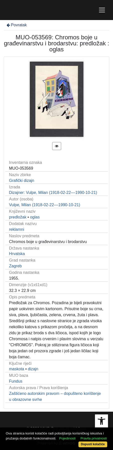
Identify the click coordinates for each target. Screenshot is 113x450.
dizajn (33, 369)
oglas (35, 217)
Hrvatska (17, 254)
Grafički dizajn (21, 180)
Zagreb (15, 266)
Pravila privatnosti (93, 438)
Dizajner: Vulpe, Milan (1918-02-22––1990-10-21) (53, 192)
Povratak (16, 25)
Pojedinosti (67, 438)
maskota (16, 369)
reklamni (16, 229)
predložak (17, 217)
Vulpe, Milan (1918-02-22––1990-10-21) (44, 205)
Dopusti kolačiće (93, 444)
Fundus (15, 381)
